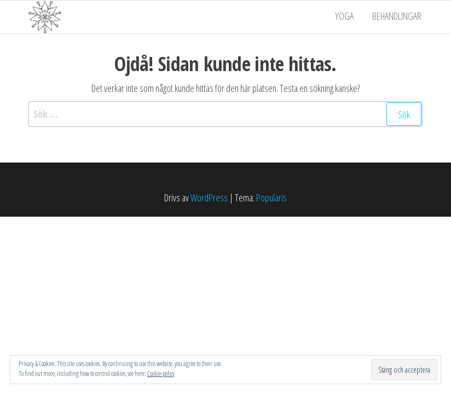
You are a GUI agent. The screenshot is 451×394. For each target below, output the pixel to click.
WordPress (209, 197)
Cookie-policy (161, 373)
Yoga (347, 17)
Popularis (271, 197)
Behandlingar (398, 17)
